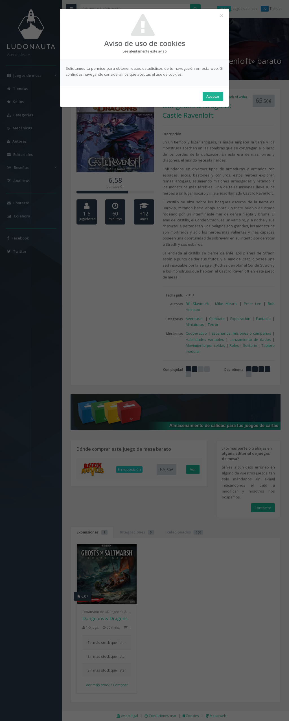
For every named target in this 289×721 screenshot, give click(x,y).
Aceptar (213, 96)
